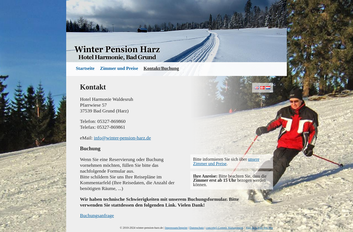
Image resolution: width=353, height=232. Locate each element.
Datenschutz (196, 227)
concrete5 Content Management (224, 227)
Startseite (85, 68)
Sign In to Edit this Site (259, 227)
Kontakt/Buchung (161, 68)
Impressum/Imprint (176, 227)
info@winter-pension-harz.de (122, 138)
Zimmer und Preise (119, 68)
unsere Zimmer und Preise (226, 161)
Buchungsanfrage (97, 215)
